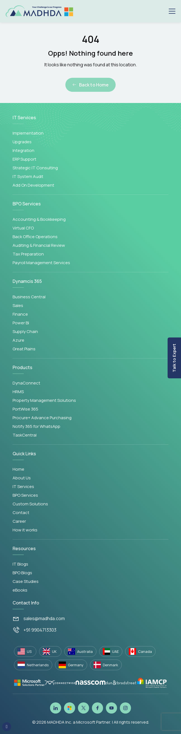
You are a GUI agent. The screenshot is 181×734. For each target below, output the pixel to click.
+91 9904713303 (39, 630)
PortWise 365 (25, 409)
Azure (18, 340)
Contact (21, 512)
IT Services (23, 486)
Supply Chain (25, 331)
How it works (25, 530)
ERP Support (24, 159)
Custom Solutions (30, 504)
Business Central (29, 297)
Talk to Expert (174, 358)
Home (18, 469)
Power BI (21, 323)
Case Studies (26, 581)
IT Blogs (20, 564)
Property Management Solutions (44, 400)
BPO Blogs (22, 573)
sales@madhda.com (44, 618)
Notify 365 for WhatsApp (36, 426)
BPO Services (25, 495)
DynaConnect (26, 383)
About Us (22, 478)
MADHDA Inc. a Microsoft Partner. (79, 722)
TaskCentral (25, 435)
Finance (20, 314)
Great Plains (24, 349)
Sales (18, 305)
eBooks (20, 590)
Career (19, 521)
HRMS (18, 392)
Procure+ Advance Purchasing (42, 418)
